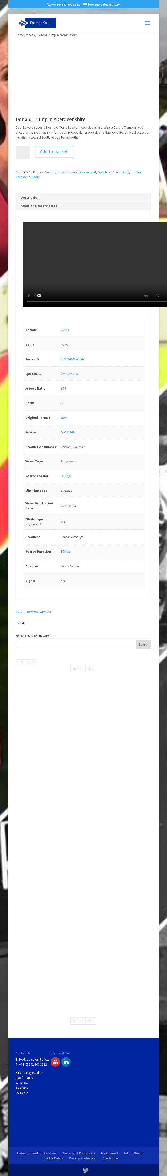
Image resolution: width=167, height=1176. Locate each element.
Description (30, 197)
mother (136, 172)
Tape (64, 418)
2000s (65, 330)
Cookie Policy (53, 1158)
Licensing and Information (37, 1153)
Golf (100, 172)
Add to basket (54, 151)
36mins (65, 551)
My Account (109, 1153)
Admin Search (134, 1153)
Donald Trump (67, 172)
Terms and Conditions (79, 1153)
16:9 (63, 388)
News (64, 344)
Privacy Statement (83, 1158)
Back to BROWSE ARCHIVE (34, 612)
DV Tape (66, 476)
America (50, 172)
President (23, 177)
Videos (30, 35)
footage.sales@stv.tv (34, 1059)
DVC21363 (67, 432)
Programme (69, 461)
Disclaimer (110, 1158)
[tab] (83, 197)
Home (20, 35)
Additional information (39, 206)
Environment (87, 172)
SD (62, 403)
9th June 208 (69, 374)
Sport (35, 177)
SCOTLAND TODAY (72, 359)
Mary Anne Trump (117, 172)
